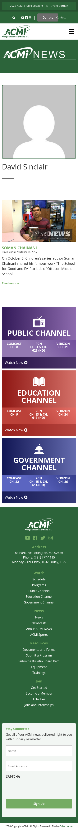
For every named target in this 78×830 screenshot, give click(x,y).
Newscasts (39, 623)
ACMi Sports (39, 634)
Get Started (39, 688)
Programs (39, 585)
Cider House (66, 826)
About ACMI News (39, 629)
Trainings (38, 673)
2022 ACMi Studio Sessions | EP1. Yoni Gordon (39, 5)
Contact (61, 17)
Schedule (39, 579)
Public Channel (39, 591)
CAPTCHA (13, 776)
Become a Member (39, 693)
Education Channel (39, 596)
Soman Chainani (19, 247)
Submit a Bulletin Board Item (38, 661)
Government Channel (39, 602)
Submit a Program (39, 655)
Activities (39, 699)
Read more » (10, 283)
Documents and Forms (39, 649)
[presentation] (35, 787)
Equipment (39, 667)
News (39, 617)
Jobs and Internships (38, 705)
